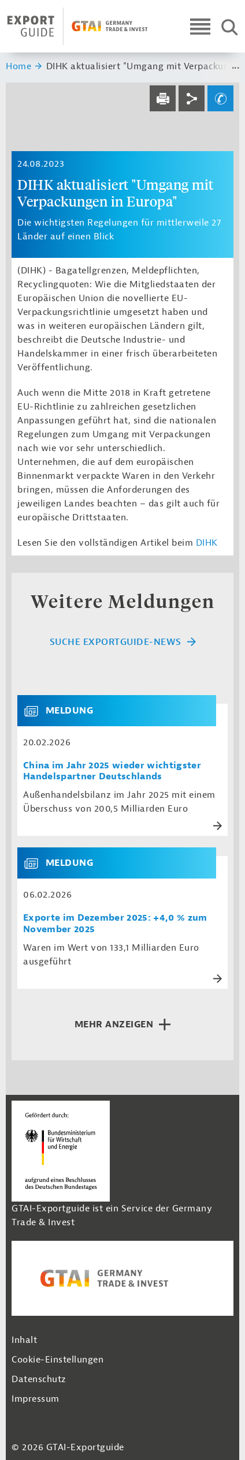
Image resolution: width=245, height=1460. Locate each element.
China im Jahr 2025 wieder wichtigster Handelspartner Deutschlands (112, 771)
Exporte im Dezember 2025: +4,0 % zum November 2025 (115, 923)
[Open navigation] (200, 26)
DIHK (207, 543)
